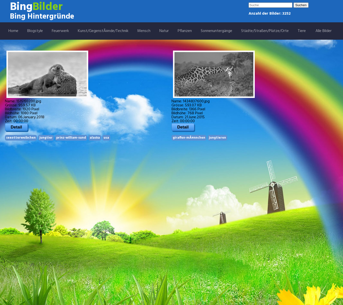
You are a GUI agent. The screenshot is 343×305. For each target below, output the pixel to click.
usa (106, 137)
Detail (16, 127)
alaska (95, 137)
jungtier (46, 137)
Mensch (143, 31)
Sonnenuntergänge (216, 31)
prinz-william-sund (71, 137)
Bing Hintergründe (42, 17)
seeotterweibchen (21, 137)
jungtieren (217, 137)
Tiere (302, 31)
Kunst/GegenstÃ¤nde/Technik (103, 31)
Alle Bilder (323, 31)
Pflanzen (185, 31)
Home (13, 31)
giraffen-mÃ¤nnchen (189, 137)
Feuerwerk (60, 31)
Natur (164, 31)
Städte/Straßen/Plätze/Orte (265, 31)
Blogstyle (35, 31)
